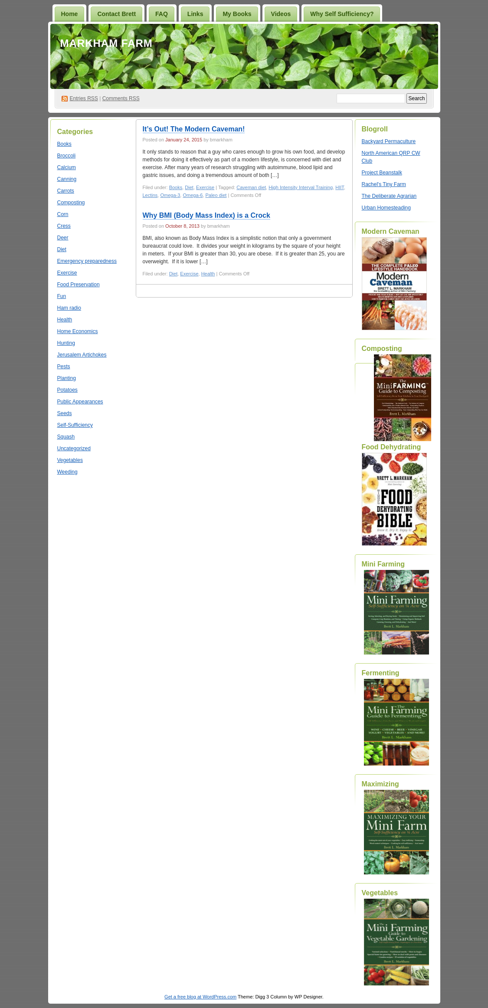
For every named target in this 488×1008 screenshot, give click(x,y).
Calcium (66, 167)
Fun (61, 296)
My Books (237, 13)
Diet (61, 249)
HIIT (339, 187)
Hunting (66, 343)
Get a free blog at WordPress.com (200, 996)
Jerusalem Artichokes (82, 355)
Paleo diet (215, 195)
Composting (71, 203)
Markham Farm (106, 43)
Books (64, 144)
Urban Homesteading (386, 208)
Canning (67, 179)
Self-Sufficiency (75, 425)
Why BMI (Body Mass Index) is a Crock (206, 215)
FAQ (161, 13)
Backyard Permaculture (389, 141)
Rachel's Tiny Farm (384, 184)
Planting (66, 378)
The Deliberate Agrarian (389, 196)
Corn (63, 214)
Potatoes (67, 390)
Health (64, 320)
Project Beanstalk (382, 173)
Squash (66, 437)
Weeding (67, 472)
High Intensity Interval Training (301, 187)
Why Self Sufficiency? (341, 13)
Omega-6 (193, 195)
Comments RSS (121, 98)
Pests (63, 366)
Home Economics (77, 331)
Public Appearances (80, 402)
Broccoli (66, 156)
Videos (281, 13)
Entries (84, 98)
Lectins (150, 195)
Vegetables (70, 460)
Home (69, 13)
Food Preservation (78, 284)
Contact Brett (116, 13)
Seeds (64, 413)
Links (195, 13)
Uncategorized (74, 448)
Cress (64, 226)
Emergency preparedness (87, 261)
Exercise (67, 273)
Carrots (65, 191)
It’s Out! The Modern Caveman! (194, 129)
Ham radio (69, 308)
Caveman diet (251, 187)
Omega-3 (170, 195)
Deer (63, 238)
